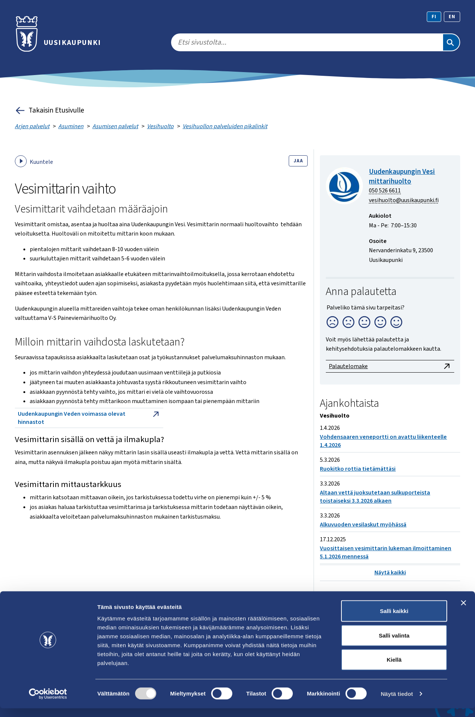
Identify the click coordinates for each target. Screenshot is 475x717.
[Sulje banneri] (463, 611)
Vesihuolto (160, 126)
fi (434, 16)
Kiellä (394, 668)
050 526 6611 (385, 190)
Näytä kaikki (390, 572)
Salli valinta (394, 644)
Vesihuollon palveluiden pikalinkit (225, 126)
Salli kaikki (394, 619)
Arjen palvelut (32, 126)
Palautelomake (390, 366)
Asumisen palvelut (115, 126)
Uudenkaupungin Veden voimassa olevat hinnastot (89, 418)
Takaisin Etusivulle (49, 110)
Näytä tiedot (397, 702)
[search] (306, 42)
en (452, 16)
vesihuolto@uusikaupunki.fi (404, 200)
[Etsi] (451, 42)
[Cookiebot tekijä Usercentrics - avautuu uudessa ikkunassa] (48, 702)
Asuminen (70, 126)
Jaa (298, 161)
